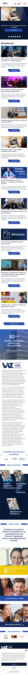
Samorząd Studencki (14, 624)
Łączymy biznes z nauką (13, 568)
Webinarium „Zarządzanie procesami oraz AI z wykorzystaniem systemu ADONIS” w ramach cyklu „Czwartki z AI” (13, 274)
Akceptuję (14, 664)
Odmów (14, 668)
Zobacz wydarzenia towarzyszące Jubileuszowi (14, 351)
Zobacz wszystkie (14, 323)
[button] (26, 650)
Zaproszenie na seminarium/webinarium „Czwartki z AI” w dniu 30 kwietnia (13, 59)
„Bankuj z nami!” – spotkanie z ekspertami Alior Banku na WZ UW (13, 305)
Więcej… (11, 445)
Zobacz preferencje (14, 671)
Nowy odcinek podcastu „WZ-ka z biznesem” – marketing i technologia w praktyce (12, 181)
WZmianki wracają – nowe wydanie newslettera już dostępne (11, 150)
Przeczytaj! (13, 30)
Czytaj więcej (14, 70)
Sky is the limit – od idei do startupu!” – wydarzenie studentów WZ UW (12, 90)
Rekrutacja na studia (14, 598)
